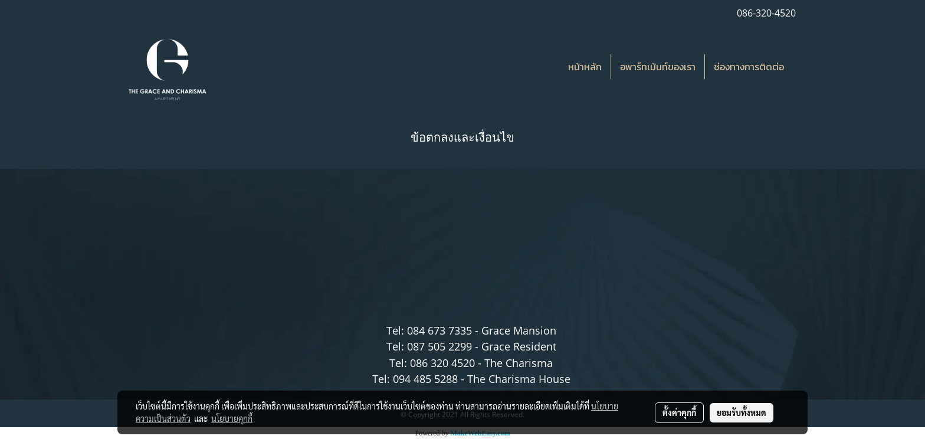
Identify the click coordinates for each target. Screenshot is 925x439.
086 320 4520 (442, 363)
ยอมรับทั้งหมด (741, 412)
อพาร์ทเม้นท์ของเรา (658, 67)
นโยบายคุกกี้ (231, 418)
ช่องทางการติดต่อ (749, 67)
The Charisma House (518, 379)
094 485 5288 (425, 379)
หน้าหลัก (585, 67)
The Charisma (518, 363)
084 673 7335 (439, 330)
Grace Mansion (518, 330)
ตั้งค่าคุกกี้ (679, 412)
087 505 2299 (439, 346)
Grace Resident (518, 346)
